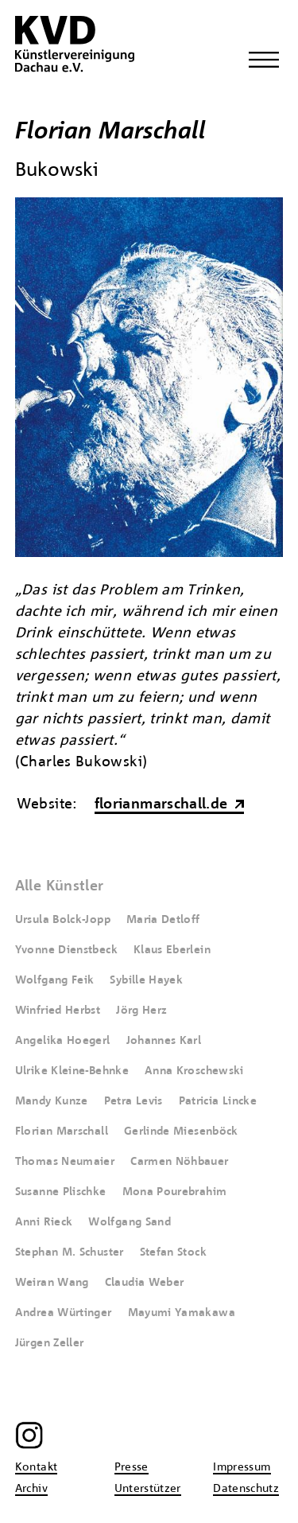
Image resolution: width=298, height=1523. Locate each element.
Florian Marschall (61, 1131)
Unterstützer (147, 1488)
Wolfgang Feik (55, 980)
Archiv (31, 1488)
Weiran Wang (52, 1282)
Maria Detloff (163, 919)
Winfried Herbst (57, 1010)
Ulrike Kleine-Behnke (72, 1071)
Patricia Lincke (218, 1101)
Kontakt (36, 1467)
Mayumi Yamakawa (181, 1313)
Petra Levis (133, 1101)
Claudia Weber (144, 1282)
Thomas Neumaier (64, 1161)
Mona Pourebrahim (174, 1192)
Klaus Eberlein (172, 950)
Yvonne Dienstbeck (66, 950)
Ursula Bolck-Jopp (62, 919)
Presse (131, 1467)
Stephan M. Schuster (69, 1252)
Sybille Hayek (146, 980)
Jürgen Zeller (49, 1343)
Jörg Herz (141, 1010)
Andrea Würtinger (63, 1313)
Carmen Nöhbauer (179, 1161)
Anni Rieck (44, 1222)
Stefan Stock (173, 1252)
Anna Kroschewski (194, 1071)
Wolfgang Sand (129, 1222)
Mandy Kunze (51, 1101)
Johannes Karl (164, 1040)
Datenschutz (246, 1488)
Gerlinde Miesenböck (181, 1131)
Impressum (241, 1467)
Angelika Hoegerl (62, 1040)
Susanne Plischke (60, 1192)
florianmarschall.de (161, 804)
